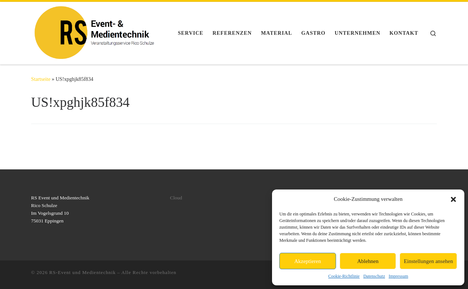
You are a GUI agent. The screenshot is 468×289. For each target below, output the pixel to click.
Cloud (176, 197)
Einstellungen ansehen (428, 261)
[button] (453, 199)
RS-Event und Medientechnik (82, 272)
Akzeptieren (307, 261)
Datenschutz (374, 276)
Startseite (40, 79)
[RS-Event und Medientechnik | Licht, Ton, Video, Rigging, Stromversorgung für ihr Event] (94, 32)
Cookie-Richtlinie (344, 276)
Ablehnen (367, 261)
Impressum (398, 276)
